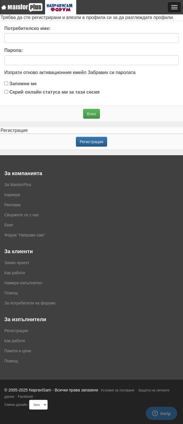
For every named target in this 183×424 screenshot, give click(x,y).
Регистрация (91, 141)
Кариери (12, 194)
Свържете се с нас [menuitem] (21, 215)
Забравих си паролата (112, 72)
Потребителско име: (27, 28)
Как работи (14, 272)
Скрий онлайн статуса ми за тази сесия (52, 92)
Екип (8, 225)
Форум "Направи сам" (24, 235)
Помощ (11, 293)
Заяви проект (16, 262)
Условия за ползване (118, 390)
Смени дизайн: (16, 405)
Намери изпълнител (23, 283)
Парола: (13, 50)
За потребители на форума (29, 303)
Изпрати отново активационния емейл (45, 72)
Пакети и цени (17, 351)
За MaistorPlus (17, 184)
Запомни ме (20, 83)
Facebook (25, 397)
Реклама (12, 204)
